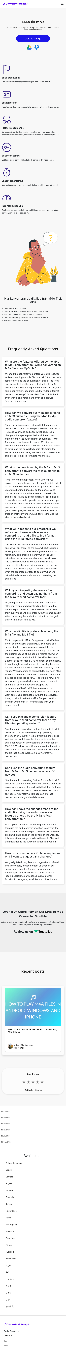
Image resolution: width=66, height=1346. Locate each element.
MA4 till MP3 (5, 1136)
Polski (8, 1217)
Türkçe (9, 1245)
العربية (8, 1265)
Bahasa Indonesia (14, 1163)
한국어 (9, 1286)
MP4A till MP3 (6, 1142)
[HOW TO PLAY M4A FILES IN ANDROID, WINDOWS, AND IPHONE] (33, 1007)
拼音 (8, 1299)
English (9, 1183)
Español (9, 1190)
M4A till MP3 (5, 1112)
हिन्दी (8, 1272)
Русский (10, 1252)
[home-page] (15, 3)
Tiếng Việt (10, 1238)
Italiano (9, 1204)
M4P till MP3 (5, 1124)
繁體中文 (10, 1306)
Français (10, 1197)
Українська (11, 1258)
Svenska (10, 1231)
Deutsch (9, 1176)
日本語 (9, 1293)
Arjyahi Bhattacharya (23, 1045)
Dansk (9, 1170)
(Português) (11, 1224)
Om (5, 1341)
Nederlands (11, 1211)
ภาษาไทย (10, 1279)
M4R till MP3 (5, 1130)
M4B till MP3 (5, 1118)
